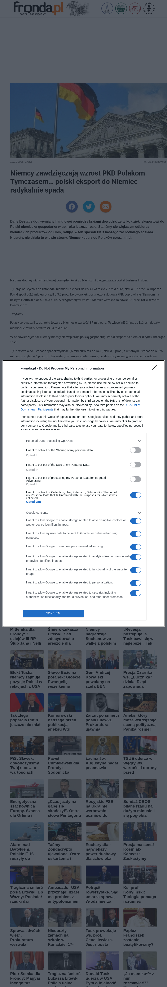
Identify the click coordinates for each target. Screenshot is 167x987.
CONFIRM (53, 613)
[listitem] (83, 441)
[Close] (156, 369)
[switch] (135, 450)
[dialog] (83, 493)
